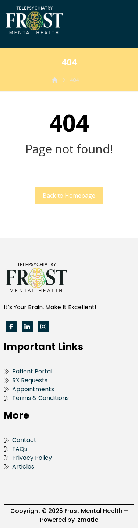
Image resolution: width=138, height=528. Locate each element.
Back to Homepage (69, 195)
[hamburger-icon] (126, 25)
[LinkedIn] (27, 326)
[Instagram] (43, 326)
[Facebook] (11, 326)
